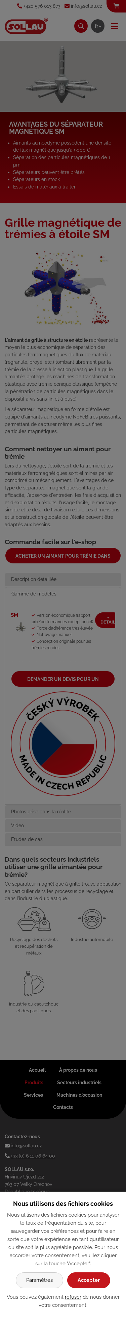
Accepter (89, 1280)
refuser (73, 1297)
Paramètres (39, 1280)
